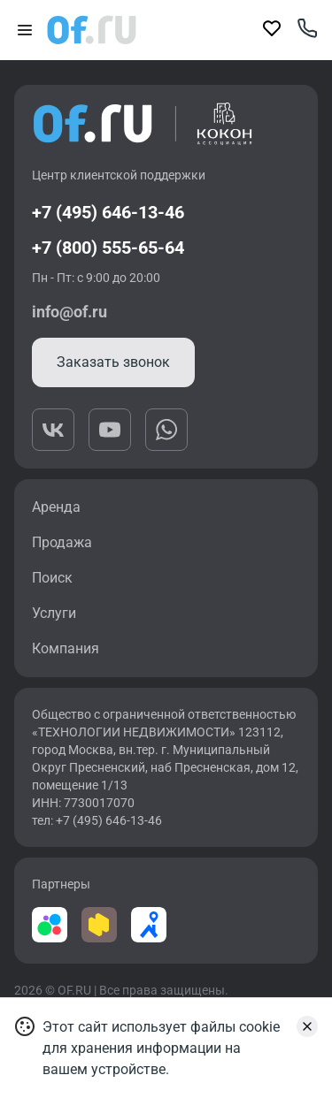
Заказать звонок (113, 362)
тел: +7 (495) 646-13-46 (97, 820)
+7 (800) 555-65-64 (108, 247)
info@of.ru (69, 311)
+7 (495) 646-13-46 (108, 212)
